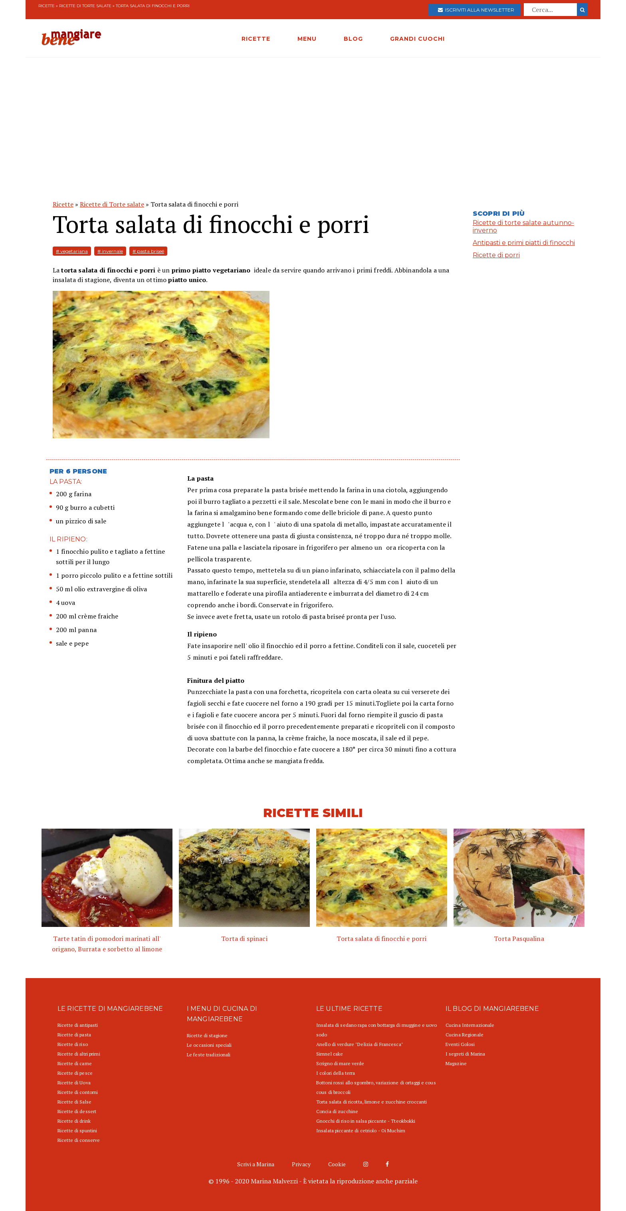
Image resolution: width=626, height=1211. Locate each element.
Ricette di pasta (74, 1035)
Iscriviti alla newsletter (476, 10)
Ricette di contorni (77, 1092)
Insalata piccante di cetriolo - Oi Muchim (360, 1130)
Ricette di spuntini (77, 1130)
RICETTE (256, 38)
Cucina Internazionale (470, 1025)
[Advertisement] (313, 117)
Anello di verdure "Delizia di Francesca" (359, 1044)
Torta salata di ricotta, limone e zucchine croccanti (371, 1102)
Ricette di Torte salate (85, 5)
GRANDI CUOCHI (417, 38)
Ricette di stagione (207, 1035)
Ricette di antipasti (77, 1025)
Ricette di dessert (76, 1111)
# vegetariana (72, 251)
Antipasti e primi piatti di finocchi (524, 243)
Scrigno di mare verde (340, 1063)
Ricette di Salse (74, 1102)
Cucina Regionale (464, 1035)
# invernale (110, 251)
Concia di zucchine (337, 1111)
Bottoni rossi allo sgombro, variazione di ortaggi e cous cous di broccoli (376, 1087)
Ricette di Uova (74, 1083)
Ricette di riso (72, 1044)
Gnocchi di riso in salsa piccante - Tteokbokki (366, 1121)
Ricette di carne (74, 1063)
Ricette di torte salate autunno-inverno (523, 226)
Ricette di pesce (75, 1073)
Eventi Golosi (460, 1044)
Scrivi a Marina (255, 1164)
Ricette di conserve (78, 1140)
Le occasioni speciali (209, 1045)
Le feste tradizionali (209, 1055)
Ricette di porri (496, 255)
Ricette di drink (74, 1121)
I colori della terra (335, 1073)
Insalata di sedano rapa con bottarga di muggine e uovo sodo (376, 1030)
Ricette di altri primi (78, 1054)
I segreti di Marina (465, 1054)
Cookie (337, 1164)
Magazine (456, 1063)
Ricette (46, 5)
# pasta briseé (148, 251)
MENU (307, 38)
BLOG (353, 38)
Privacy (301, 1164)
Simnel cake (329, 1054)
